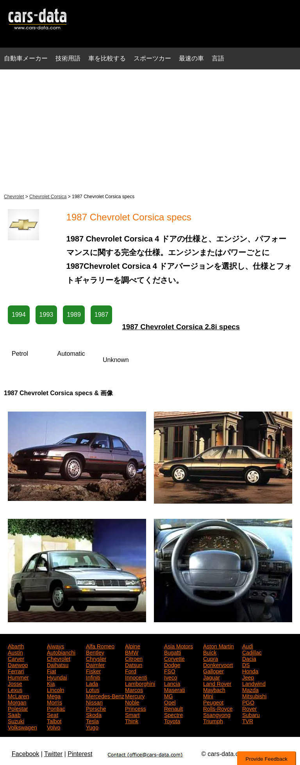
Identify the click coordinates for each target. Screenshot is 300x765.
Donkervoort (218, 664)
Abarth (16, 645)
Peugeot (213, 701)
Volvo (53, 726)
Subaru (251, 714)
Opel (170, 701)
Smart (132, 714)
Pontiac (56, 708)
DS (246, 664)
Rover (249, 708)
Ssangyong (216, 714)
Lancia (172, 683)
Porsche (96, 708)
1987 (102, 314)
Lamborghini (140, 683)
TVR (247, 720)
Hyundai (57, 676)
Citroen (134, 658)
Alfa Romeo (100, 645)
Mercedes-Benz (105, 695)
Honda (250, 670)
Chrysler (96, 658)
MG (168, 695)
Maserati (174, 689)
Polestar (18, 708)
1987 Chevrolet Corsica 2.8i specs (181, 327)
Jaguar (211, 676)
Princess (135, 708)
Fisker (93, 670)
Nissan (94, 701)
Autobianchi (61, 652)
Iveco (170, 676)
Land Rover (217, 683)
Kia (51, 683)
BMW (131, 652)
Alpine (132, 645)
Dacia (249, 658)
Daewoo (18, 664)
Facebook (25, 754)
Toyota (172, 720)
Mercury (135, 695)
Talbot (54, 720)
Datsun (133, 664)
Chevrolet (14, 196)
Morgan (17, 701)
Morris (54, 701)
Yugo (92, 726)
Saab (14, 714)
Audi (247, 645)
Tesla (92, 720)
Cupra (210, 658)
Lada (92, 683)
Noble (132, 701)
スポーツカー (152, 58)
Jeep (248, 676)
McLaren (18, 695)
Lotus (92, 689)
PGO (248, 701)
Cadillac (252, 652)
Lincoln (55, 689)
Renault (173, 708)
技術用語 (67, 58)
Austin (15, 652)
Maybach (214, 689)
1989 (74, 314)
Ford (130, 670)
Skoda (94, 714)
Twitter (53, 754)
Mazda (250, 689)
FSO (169, 670)
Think (131, 720)
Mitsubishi (254, 695)
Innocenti (136, 676)
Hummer (18, 676)
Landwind (254, 683)
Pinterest (80, 754)
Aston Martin (218, 645)
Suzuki (16, 720)
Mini (208, 695)
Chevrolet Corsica (47, 196)
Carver (16, 658)
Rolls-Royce (217, 708)
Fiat (51, 670)
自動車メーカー (26, 58)
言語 (218, 58)
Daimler (95, 664)
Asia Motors (178, 645)
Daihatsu (57, 664)
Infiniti (93, 676)
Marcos (134, 689)
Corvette (174, 658)
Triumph (213, 720)
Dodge (172, 664)
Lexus (15, 689)
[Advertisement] (150, 130)
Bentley (95, 652)
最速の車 (191, 58)
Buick (209, 652)
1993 (46, 314)
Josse (15, 683)
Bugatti (172, 652)
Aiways (55, 645)
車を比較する (107, 58)
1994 (19, 314)
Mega (54, 695)
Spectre (173, 714)
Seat (52, 714)
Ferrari (16, 670)
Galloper (213, 670)
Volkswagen (22, 726)
